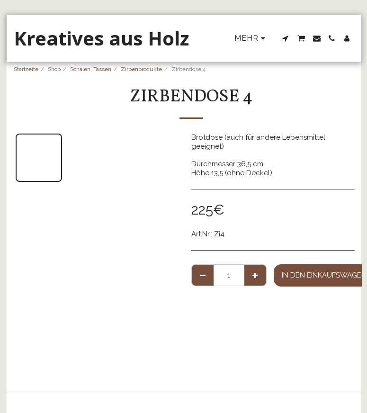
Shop (54, 69)
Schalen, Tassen (90, 69)
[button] (285, 38)
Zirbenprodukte (141, 69)
